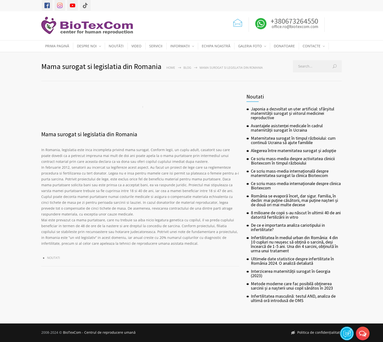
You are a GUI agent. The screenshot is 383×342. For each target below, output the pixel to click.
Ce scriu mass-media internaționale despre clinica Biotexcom (296, 186)
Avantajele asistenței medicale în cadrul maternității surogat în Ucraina (287, 128)
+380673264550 (293, 21)
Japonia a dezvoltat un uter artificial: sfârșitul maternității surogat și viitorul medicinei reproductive (292, 113)
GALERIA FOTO (250, 46)
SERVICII (155, 46)
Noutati (53, 258)
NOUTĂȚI (116, 46)
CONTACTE (311, 46)
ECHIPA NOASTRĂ (216, 46)
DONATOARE (284, 46)
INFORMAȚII (180, 46)
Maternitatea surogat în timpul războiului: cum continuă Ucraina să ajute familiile (293, 140)
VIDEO (136, 46)
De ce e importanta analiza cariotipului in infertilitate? (288, 227)
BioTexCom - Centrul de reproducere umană (99, 332)
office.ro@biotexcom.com (295, 27)
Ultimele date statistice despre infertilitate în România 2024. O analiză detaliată (292, 261)
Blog (187, 68)
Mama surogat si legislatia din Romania (89, 134)
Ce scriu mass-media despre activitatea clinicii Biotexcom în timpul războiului (293, 161)
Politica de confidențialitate (316, 332)
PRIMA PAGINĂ (57, 46)
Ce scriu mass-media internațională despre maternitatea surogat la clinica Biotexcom (290, 173)
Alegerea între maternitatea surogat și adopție (293, 150)
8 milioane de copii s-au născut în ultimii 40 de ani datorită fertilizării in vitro (296, 215)
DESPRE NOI (87, 46)
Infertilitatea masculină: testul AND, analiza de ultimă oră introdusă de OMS (293, 298)
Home (170, 68)
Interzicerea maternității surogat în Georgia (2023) (290, 273)
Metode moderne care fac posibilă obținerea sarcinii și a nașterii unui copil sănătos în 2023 (292, 286)
